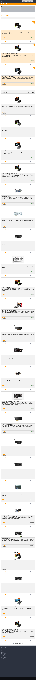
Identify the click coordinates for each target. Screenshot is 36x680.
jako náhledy (32, 92)
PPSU (2, 1)
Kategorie (17, 6)
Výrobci (17, 8)
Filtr (17, 10)
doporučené (6, 92)
